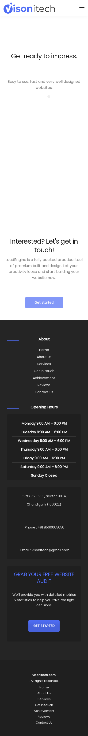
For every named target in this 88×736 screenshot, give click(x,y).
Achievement (44, 378)
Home (44, 349)
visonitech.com (44, 675)
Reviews (44, 385)
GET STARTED (44, 625)
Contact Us (44, 392)
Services (44, 364)
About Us (44, 357)
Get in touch (44, 371)
